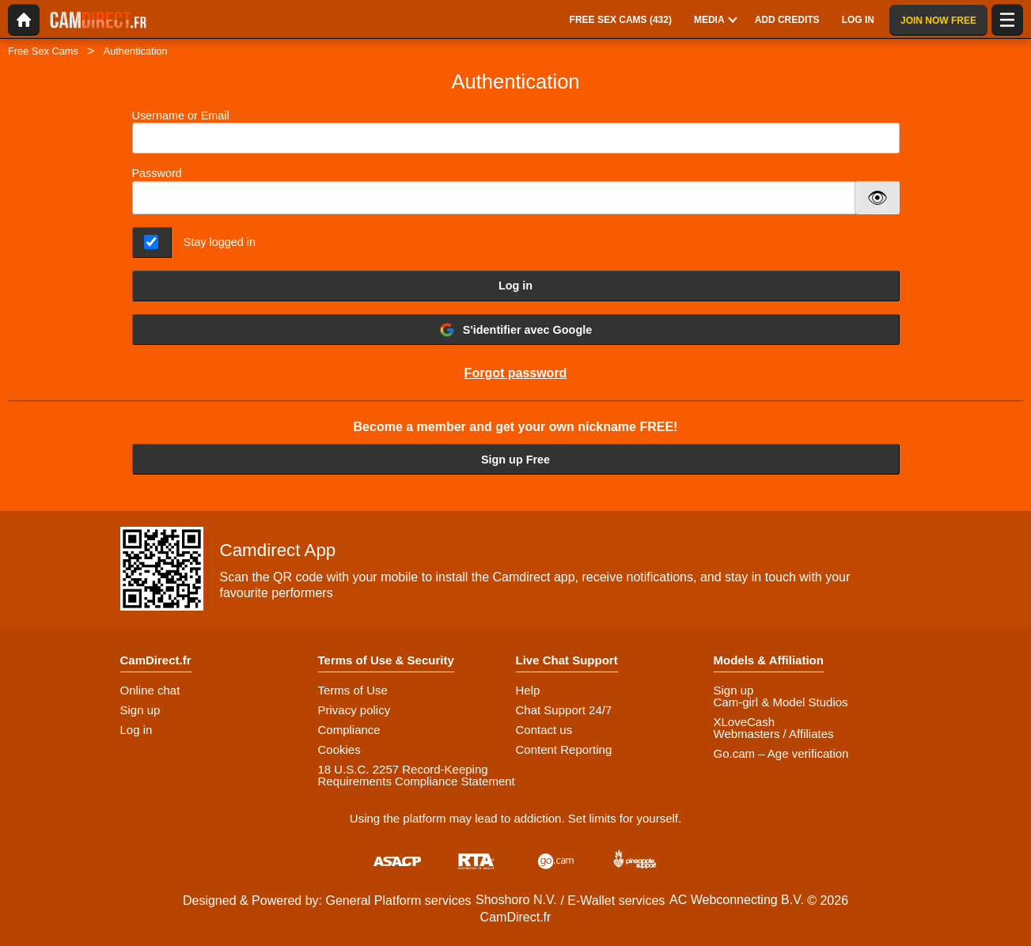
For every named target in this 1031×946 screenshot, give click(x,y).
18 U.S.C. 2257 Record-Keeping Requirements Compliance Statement (416, 775)
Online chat (150, 690)
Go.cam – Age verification (781, 753)
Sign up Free (515, 459)
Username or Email (516, 131)
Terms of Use (353, 690)
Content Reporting (564, 749)
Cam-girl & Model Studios (781, 702)
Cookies (339, 749)
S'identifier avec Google (515, 330)
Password (157, 173)
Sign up (140, 710)
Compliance (349, 729)
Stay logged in (220, 242)
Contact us (544, 729)
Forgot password (515, 373)
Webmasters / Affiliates (774, 733)
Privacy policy (354, 710)
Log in (515, 285)
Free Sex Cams (43, 51)
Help (528, 690)
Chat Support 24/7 (564, 710)
